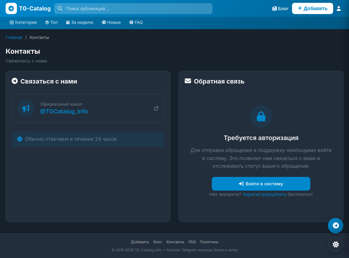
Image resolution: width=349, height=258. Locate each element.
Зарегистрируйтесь (265, 194)
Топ (51, 22)
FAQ (136, 22)
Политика (209, 241)
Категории (23, 22)
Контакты (175, 241)
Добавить (140, 241)
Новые (111, 22)
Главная (14, 37)
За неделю (79, 22)
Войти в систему (261, 183)
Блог (157, 241)
